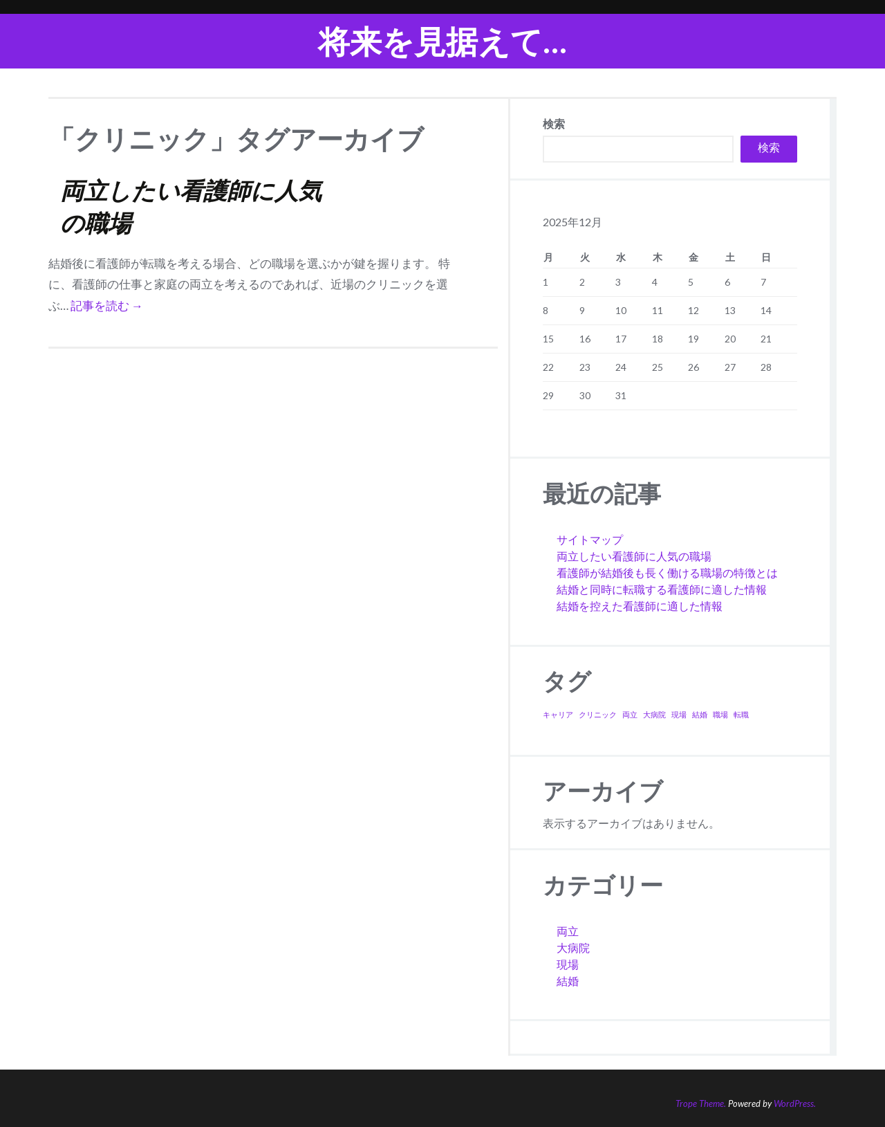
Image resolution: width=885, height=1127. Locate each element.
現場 (568, 964)
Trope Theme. (701, 1103)
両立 (568, 930)
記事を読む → (107, 305)
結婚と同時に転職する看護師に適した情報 (662, 589)
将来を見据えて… (442, 41)
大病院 (573, 947)
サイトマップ (590, 539)
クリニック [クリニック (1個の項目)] (598, 714)
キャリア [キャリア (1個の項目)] (558, 714)
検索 (554, 123)
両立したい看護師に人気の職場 (634, 555)
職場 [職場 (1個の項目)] (720, 714)
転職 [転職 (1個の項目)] (741, 714)
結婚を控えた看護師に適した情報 (640, 605)
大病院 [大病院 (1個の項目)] (654, 714)
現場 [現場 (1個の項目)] (679, 714)
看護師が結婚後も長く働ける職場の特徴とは (667, 572)
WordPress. (795, 1103)
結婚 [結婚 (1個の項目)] (699, 714)
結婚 (568, 980)
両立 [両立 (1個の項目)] (629, 714)
